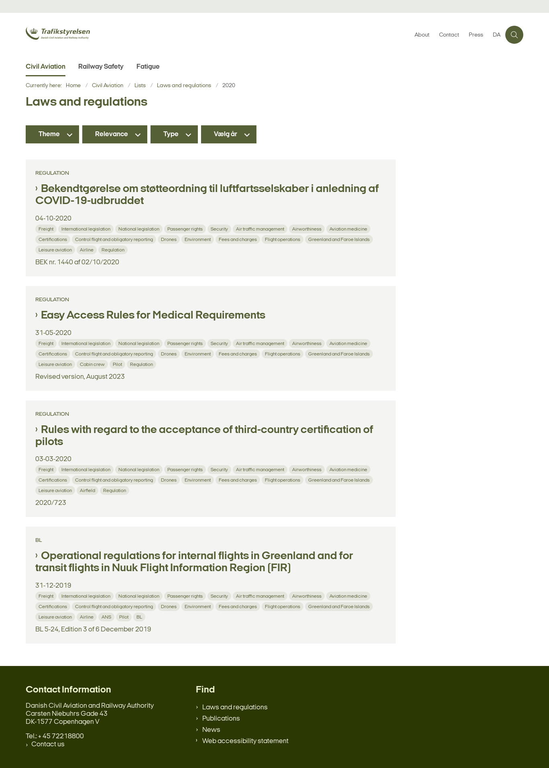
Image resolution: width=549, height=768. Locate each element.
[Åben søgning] (514, 35)
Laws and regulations (235, 707)
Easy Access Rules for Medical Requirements (153, 315)
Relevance (111, 134)
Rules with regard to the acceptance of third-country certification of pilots (204, 436)
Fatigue (148, 66)
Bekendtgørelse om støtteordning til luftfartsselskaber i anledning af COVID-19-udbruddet (207, 195)
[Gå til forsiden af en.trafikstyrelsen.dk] (86, 34)
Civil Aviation (45, 66)
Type (171, 134)
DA (496, 35)
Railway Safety (101, 66)
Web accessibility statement (245, 741)
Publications (221, 718)
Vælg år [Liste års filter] (225, 134)
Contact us (48, 744)
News (211, 730)
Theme (49, 134)
